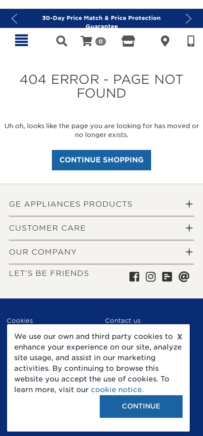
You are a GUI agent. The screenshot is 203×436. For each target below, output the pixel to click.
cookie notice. (117, 389)
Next (188, 18)
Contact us (123, 320)
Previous (14, 18)
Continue (141, 406)
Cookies (20, 320)
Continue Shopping (101, 160)
